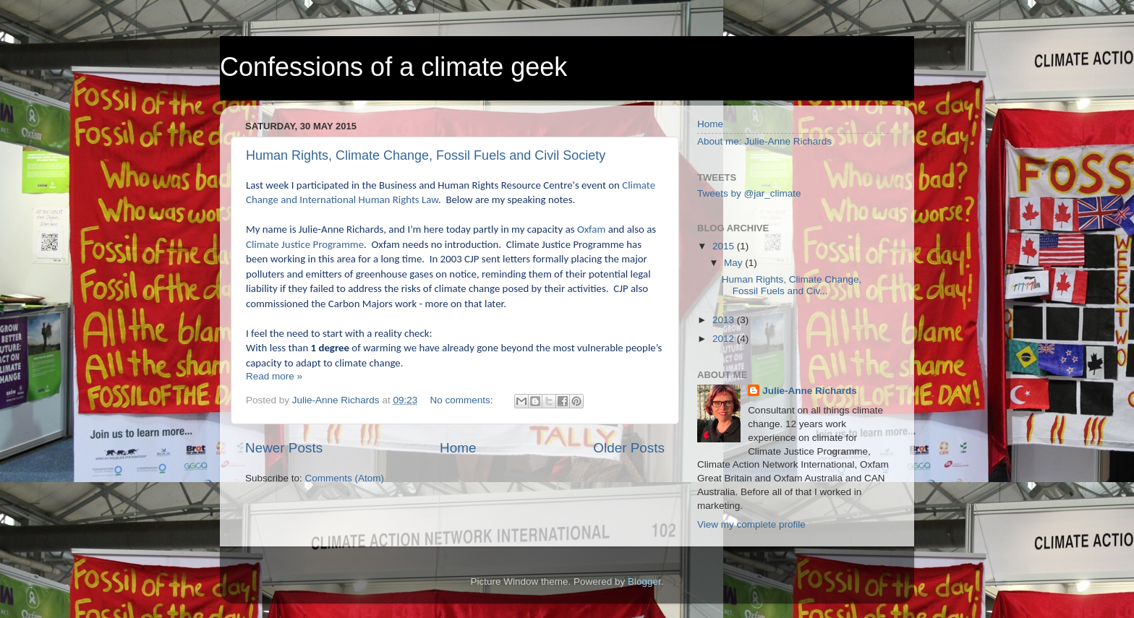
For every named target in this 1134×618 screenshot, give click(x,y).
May (734, 262)
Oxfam (591, 229)
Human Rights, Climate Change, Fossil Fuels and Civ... (792, 285)
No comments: (462, 400)
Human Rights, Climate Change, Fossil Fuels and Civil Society (425, 155)
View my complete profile (751, 524)
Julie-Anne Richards (809, 390)
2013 (724, 319)
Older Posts (629, 447)
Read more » (274, 376)
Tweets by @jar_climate (749, 193)
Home (458, 447)
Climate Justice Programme (305, 244)
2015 (724, 246)
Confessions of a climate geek (393, 67)
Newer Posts (284, 447)
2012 (724, 338)
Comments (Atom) (345, 478)
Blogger (644, 581)
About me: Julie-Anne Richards (764, 141)
